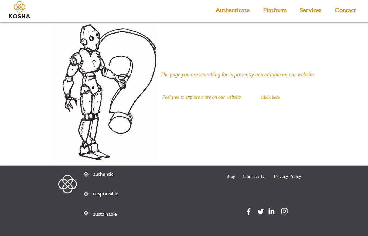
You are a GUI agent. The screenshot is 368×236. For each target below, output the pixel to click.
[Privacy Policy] (287, 177)
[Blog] (231, 177)
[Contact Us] (254, 177)
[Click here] (271, 97)
